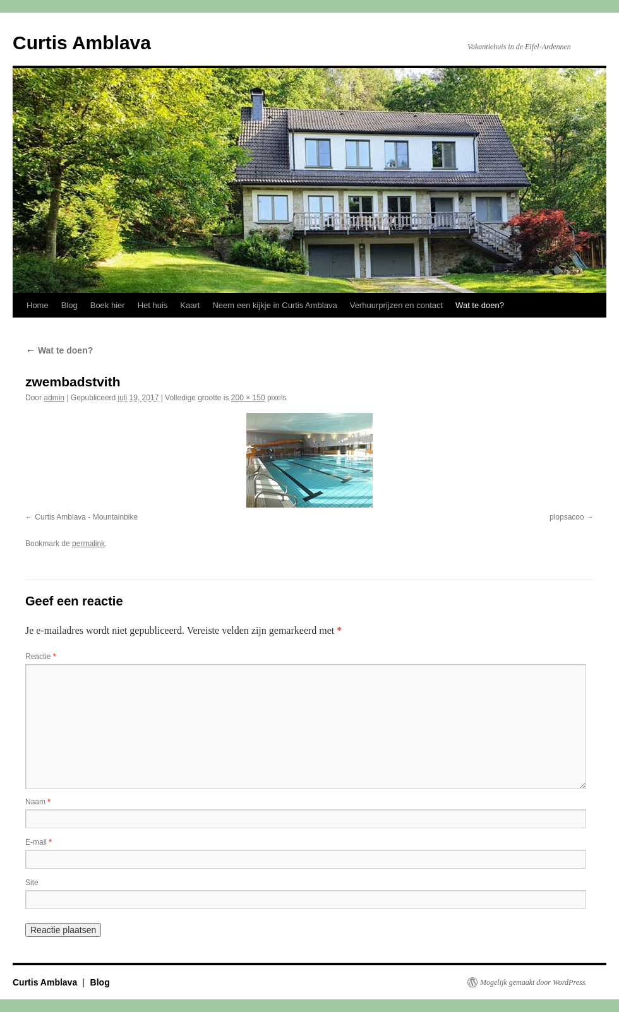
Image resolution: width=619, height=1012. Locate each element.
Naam (38, 801)
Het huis (153, 305)
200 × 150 (248, 397)
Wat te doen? (479, 305)
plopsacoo (567, 517)
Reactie (40, 656)
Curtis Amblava (82, 42)
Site (32, 882)
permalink (88, 543)
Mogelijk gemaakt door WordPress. (533, 982)
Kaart (190, 305)
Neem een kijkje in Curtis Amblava (274, 305)
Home (38, 305)
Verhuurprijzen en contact (396, 305)
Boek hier (107, 305)
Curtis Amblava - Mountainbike (86, 517)
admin (54, 397)
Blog (69, 305)
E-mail (38, 842)
